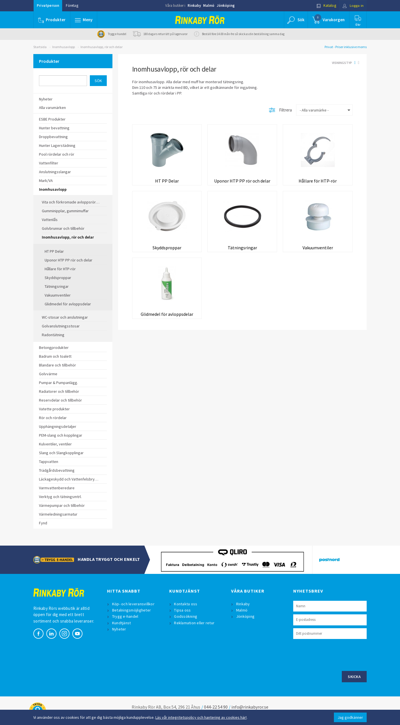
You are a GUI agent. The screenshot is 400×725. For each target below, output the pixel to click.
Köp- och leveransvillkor (133, 603)
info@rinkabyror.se (249, 707)
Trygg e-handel (125, 616)
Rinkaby (194, 5)
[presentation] (336, 654)
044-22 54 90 (216, 707)
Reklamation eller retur (194, 622)
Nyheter (119, 629)
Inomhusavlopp (63, 47)
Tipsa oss (182, 610)
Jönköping (226, 5)
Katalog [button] (326, 5)
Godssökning (185, 616)
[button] (83, 19)
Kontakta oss (185, 603)
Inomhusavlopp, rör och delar (102, 47)
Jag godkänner (350, 717)
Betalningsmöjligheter (131, 610)
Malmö (208, 5)
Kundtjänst (121, 622)
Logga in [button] (353, 5)
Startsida (40, 47)
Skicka (354, 676)
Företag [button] (72, 5)
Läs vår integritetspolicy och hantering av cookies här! (201, 717)
